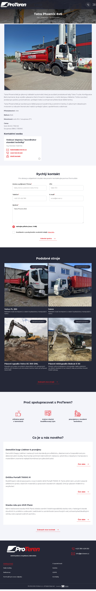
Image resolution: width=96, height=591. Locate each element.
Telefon (15, 194)
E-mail (52, 194)
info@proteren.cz (81, 555)
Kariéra (55, 570)
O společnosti (58, 565)
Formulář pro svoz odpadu (14, 578)
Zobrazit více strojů (46, 383)
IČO (50, 184)
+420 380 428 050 (82, 550)
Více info (51, 232)
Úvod (37, 17)
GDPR (54, 574)
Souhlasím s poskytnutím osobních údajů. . (35, 232)
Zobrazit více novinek (46, 531)
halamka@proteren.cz (18, 150)
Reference (7, 574)
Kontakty (56, 578)
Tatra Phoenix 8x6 (48, 214)
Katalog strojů (44, 17)
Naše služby (8, 570)
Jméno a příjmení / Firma (22, 184)
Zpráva (15, 205)
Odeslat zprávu (46, 238)
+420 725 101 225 (16, 153)
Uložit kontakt (15, 156)
